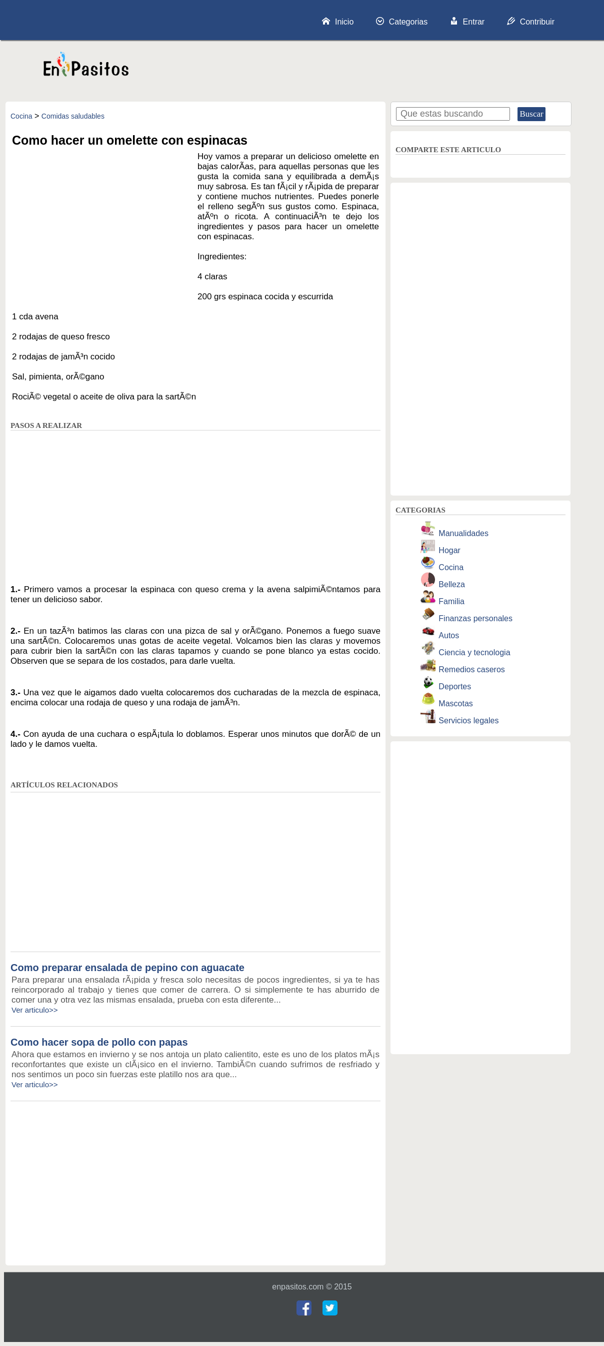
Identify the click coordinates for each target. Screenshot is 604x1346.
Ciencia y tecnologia (474, 652)
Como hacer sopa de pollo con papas (99, 1042)
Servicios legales (468, 720)
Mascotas (455, 703)
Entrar (467, 21)
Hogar (449, 550)
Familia (451, 601)
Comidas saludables (73, 116)
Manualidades (463, 533)
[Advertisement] (370, 68)
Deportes (454, 686)
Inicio (338, 21)
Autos (448, 635)
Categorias (402, 21)
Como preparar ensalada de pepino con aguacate (127, 967)
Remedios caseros (471, 669)
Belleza (451, 584)
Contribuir (530, 21)
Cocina (21, 116)
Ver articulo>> (35, 1010)
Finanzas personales (475, 618)
